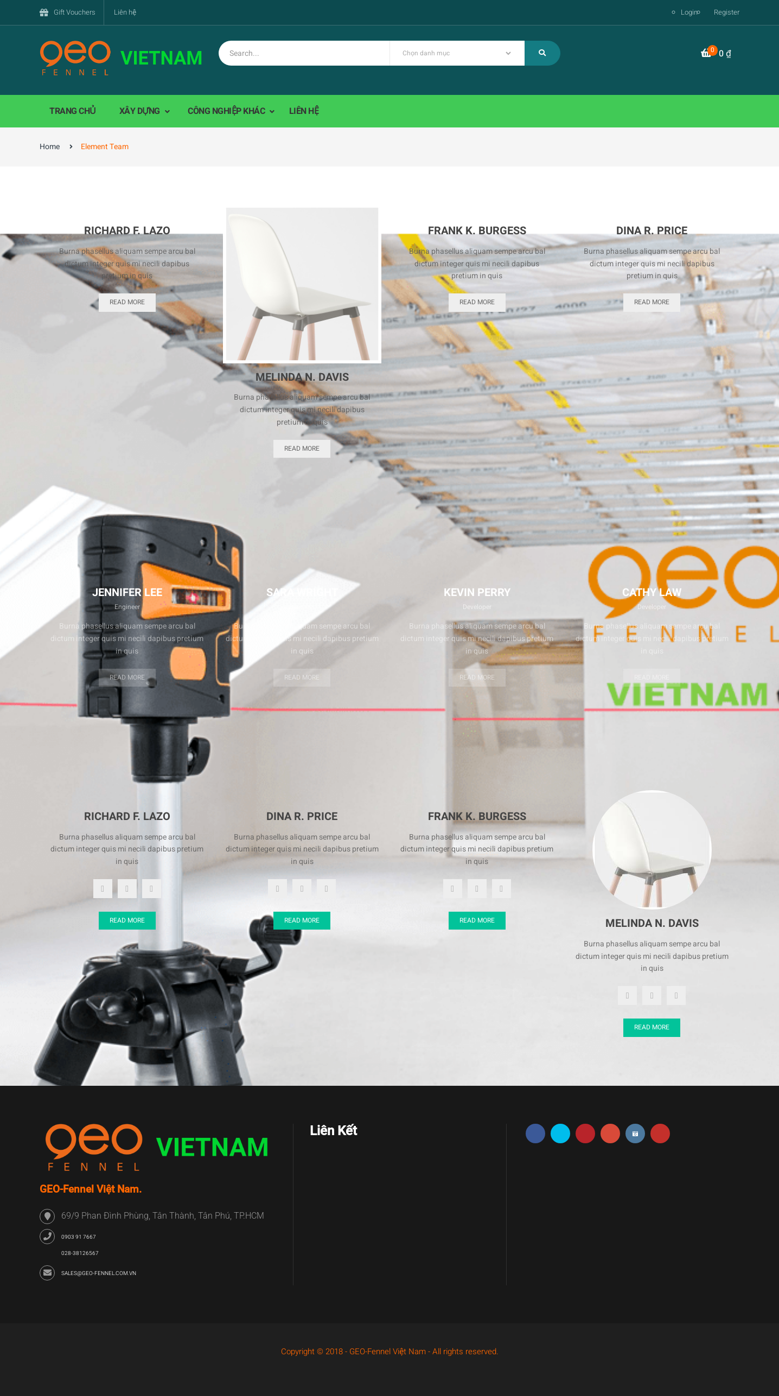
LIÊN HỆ (304, 111)
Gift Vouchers (74, 12)
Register (726, 12)
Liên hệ (125, 12)
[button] (716, 54)
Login (689, 12)
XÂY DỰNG (140, 111)
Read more (127, 677)
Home (50, 146)
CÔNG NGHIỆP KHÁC (227, 111)
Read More (127, 302)
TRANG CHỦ (72, 111)
